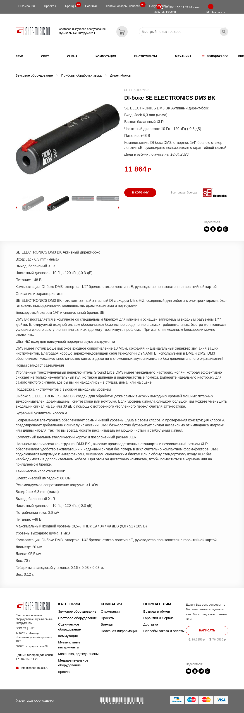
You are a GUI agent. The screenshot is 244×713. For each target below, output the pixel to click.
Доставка (150, 624)
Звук (19, 56)
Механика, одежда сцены (78, 654)
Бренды (72, 5)
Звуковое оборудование (34, 75)
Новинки (91, 6)
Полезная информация (119, 631)
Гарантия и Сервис (158, 618)
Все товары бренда (184, 192)
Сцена (72, 56)
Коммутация (106, 56)
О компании (26, 6)
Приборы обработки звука (81, 75)
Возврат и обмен (156, 611)
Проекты (50, 6)
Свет (45, 56)
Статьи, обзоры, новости (124, 5)
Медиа (215, 56)
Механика (183, 56)
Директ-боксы (120, 75)
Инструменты (145, 56)
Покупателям (159, 6)
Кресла (64, 672)
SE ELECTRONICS (137, 90)
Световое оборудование (77, 618)
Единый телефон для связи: (34, 657)
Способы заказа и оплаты (163, 631)
